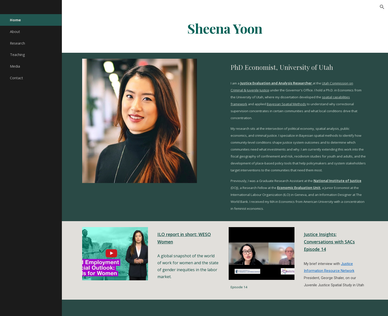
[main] (225, 28)
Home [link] (15, 19)
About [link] (15, 31)
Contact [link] (16, 77)
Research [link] (17, 43)
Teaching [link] (17, 54)
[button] (382, 7)
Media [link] (15, 66)
